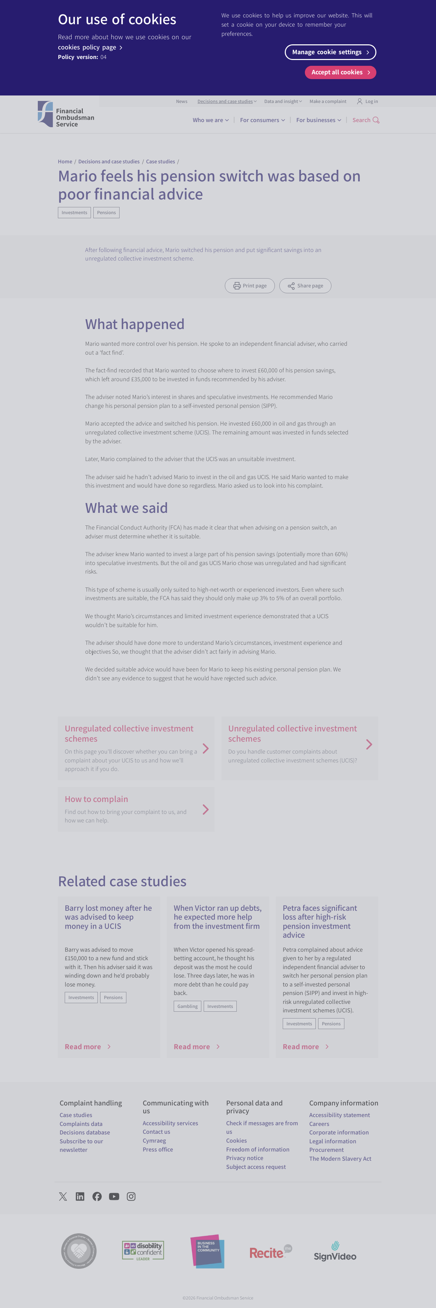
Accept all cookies (342, 72)
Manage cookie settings (331, 51)
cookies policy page (91, 47)
